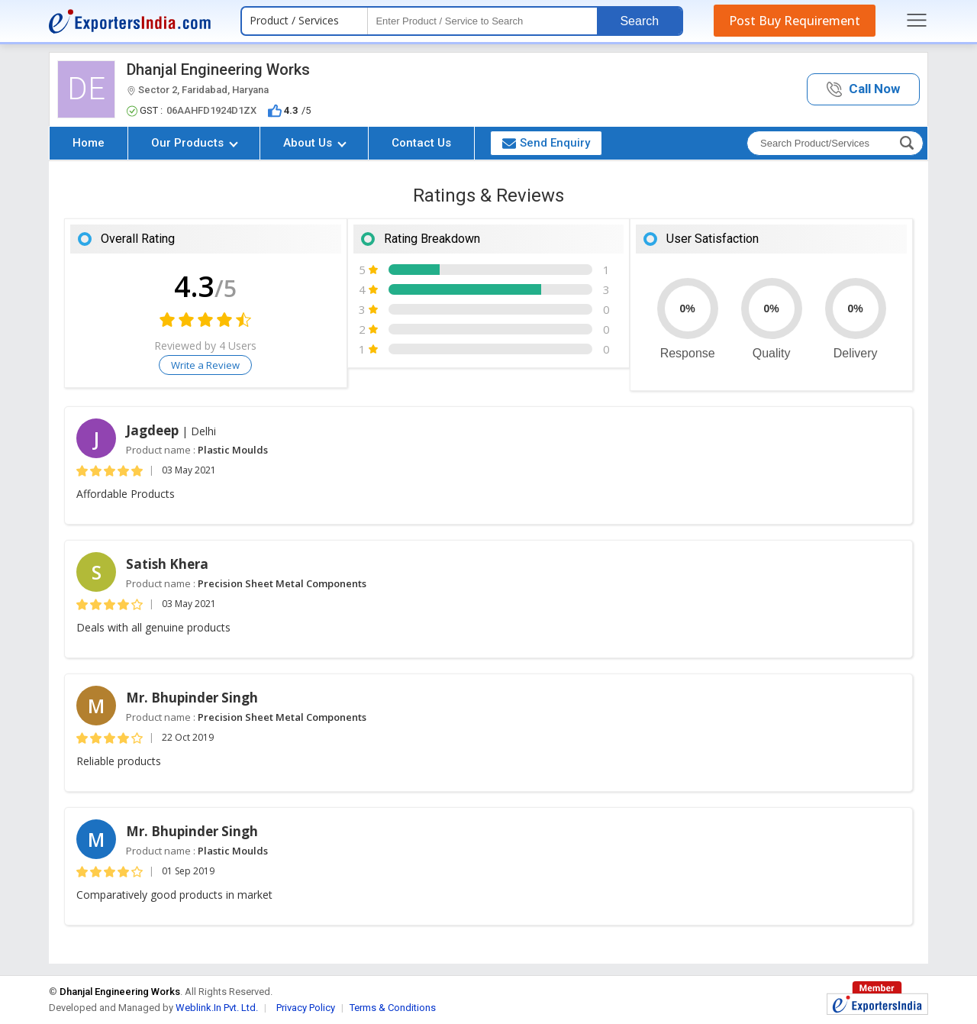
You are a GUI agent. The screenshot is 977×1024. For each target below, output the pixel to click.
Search (639, 21)
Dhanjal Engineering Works (218, 69)
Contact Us (421, 143)
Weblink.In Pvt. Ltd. (217, 1007)
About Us (315, 143)
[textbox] (482, 21)
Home (89, 143)
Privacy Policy (305, 1007)
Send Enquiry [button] (546, 143)
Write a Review (205, 365)
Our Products (194, 143)
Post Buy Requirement (794, 20)
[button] (863, 89)
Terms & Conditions (393, 1007)
